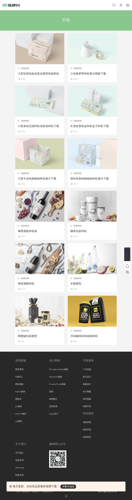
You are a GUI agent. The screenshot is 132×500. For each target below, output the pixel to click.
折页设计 (87, 377)
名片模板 (87, 392)
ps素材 (18, 406)
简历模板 (87, 399)
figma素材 (20, 392)
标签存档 (19, 475)
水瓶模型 (75, 283)
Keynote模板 (55, 377)
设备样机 (87, 430)
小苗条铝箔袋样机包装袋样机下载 (38, 126)
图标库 (18, 399)
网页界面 (19, 369)
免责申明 (19, 460)
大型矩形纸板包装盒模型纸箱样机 (38, 73)
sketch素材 (20, 414)
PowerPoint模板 (57, 384)
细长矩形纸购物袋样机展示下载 (89, 178)
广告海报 (87, 369)
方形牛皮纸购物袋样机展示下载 (37, 178)
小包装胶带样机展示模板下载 (88, 73)
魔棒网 (11, 5)
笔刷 (51, 392)
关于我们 (19, 453)
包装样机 (25, 68)
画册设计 (87, 384)
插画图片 (53, 399)
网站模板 (19, 384)
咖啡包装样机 (78, 231)
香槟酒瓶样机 (26, 283)
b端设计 (19, 377)
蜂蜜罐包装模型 (27, 336)
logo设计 (53, 414)
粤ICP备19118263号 (107, 492)
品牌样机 (87, 437)
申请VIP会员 (68, 487)
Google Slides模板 (58, 369)
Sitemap (19, 468)
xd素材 (18, 421)
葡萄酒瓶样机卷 (27, 231)
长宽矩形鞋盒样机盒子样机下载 (89, 126)
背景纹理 (53, 406)
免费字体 (87, 406)
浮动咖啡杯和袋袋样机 (84, 336)
